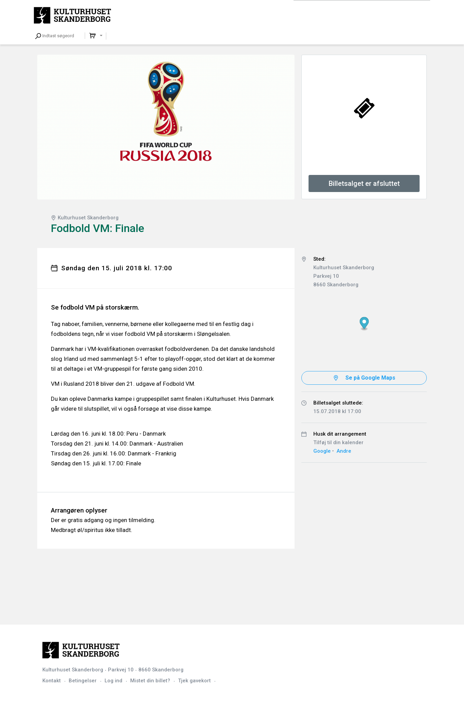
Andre (344, 451)
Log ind (113, 681)
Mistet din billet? (150, 681)
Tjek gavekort (194, 681)
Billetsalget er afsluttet (364, 183)
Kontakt (51, 681)
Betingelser (83, 681)
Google (322, 451)
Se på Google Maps (370, 377)
